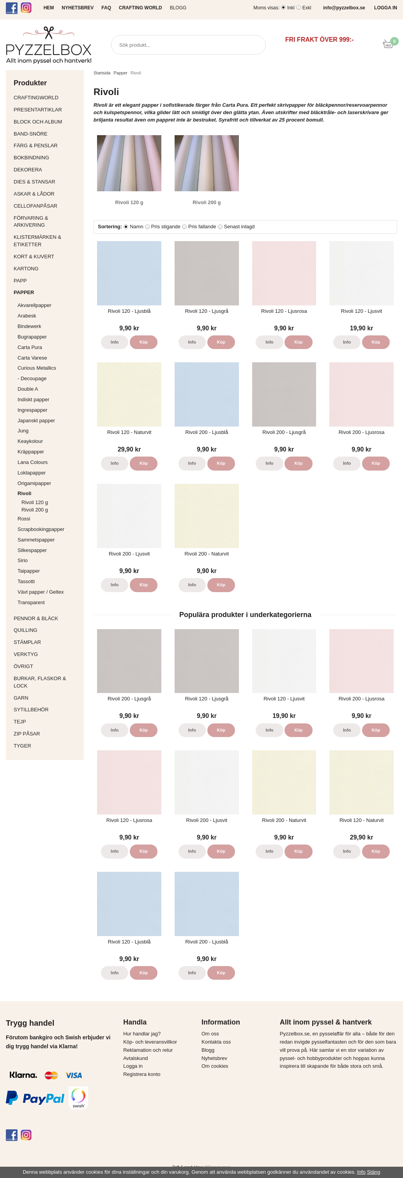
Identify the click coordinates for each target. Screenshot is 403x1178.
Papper (47, 292)
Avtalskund (135, 1058)
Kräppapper (49, 452)
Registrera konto (141, 1074)
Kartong (47, 269)
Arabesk (27, 316)
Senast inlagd (239, 226)
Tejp (47, 722)
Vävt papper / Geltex (41, 592)
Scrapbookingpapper (49, 529)
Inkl (291, 8)
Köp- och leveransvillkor (150, 1042)
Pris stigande (165, 226)
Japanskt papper (49, 420)
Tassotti (49, 581)
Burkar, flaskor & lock (47, 682)
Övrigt (23, 666)
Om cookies (215, 1066)
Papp (47, 281)
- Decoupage (49, 378)
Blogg (178, 8)
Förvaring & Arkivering (47, 221)
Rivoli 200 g (34, 510)
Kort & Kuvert (47, 256)
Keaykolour (30, 441)
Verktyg (47, 654)
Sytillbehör (47, 709)
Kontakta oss (216, 1042)
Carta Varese (32, 358)
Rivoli (49, 493)
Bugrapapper (32, 337)
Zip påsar (27, 734)
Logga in (133, 1066)
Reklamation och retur (148, 1050)
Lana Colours (33, 462)
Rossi (49, 519)
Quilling (47, 630)
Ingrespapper (33, 410)
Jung (23, 431)
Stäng (373, 1172)
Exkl (306, 8)
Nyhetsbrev (214, 1058)
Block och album (47, 122)
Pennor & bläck (47, 618)
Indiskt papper (49, 399)
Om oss (210, 1034)
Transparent (49, 602)
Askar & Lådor (34, 194)
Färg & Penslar (47, 145)
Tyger (47, 746)
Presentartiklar (47, 110)
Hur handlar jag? (142, 1034)
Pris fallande (202, 226)
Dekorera (47, 170)
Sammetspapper (49, 540)
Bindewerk (29, 326)
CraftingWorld (47, 98)
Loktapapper (49, 473)
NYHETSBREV (78, 8)
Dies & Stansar (47, 182)
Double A (28, 389)
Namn (136, 226)
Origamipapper (34, 483)
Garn (47, 698)
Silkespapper (49, 550)
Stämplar (47, 642)
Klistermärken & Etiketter (47, 240)
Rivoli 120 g (34, 502)
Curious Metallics (37, 368)
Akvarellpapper (49, 305)
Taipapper (49, 571)
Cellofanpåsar (35, 206)
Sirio (23, 560)
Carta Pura (30, 347)
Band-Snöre (47, 134)
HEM (49, 8)
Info (114, 342)
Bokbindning (47, 157)
